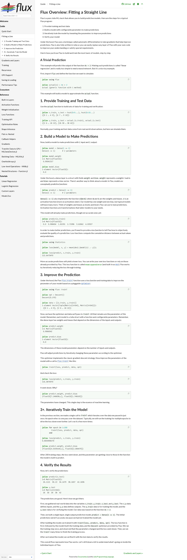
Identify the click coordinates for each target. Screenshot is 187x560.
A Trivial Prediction (53, 60)
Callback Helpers (10, 139)
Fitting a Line (8, 36)
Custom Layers (9, 191)
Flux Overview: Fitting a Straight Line (73, 12)
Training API (8, 119)
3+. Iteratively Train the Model (63, 410)
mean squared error (93, 264)
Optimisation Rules (11, 124)
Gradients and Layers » (133, 553)
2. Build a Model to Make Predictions (69, 136)
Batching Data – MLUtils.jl (14, 156)
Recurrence (8, 70)
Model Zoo (7, 196)
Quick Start (8, 31)
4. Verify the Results (55, 465)
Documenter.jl (83, 557)
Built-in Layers (9, 100)
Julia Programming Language (104, 557)
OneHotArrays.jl (10, 161)
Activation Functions (12, 105)
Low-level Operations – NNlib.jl (16, 166)
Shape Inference (9, 129)
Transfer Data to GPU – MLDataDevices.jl (13, 150)
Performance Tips (10, 85)
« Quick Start (46, 553)
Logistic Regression (11, 186)
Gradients (7, 144)
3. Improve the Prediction (60, 275)
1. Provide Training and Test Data (66, 101)
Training (6, 65)
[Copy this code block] (129, 79)
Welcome (5, 21)
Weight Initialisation (11, 109)
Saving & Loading (10, 80)
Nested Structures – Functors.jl (16, 171)
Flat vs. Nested (9, 134)
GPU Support (8, 75)
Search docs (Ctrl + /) (12, 16)
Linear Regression (10, 181)
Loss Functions (9, 114)
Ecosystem (6, 90)
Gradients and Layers (12, 60)
